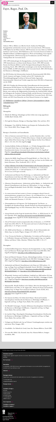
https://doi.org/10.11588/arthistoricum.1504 (30, 253)
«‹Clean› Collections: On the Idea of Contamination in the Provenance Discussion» (27, 165)
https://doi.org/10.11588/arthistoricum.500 (32, 271)
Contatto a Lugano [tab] (8, 406)
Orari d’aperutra (8, 401)
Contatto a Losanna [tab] (9, 404)
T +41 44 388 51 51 (7, 397)
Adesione (6, 370)
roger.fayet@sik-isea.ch (8, 41)
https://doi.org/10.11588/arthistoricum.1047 (33, 261)
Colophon (11, 414)
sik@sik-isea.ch (6, 398)
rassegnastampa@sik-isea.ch (10, 381)
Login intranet (7, 419)
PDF (29, 142)
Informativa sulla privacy (9, 418)
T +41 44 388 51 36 (7, 379)
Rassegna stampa (8, 384)
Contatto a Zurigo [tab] (8, 388)
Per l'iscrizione (8, 360)
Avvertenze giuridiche (9, 416)
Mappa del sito (12, 413)
